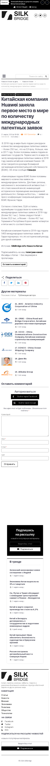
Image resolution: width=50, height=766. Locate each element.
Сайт (3, 455)
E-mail (4, 447)
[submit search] (46, 76)
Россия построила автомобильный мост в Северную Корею (21, 654)
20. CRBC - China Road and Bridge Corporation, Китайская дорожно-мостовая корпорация (30, 321)
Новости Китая (27, 82)
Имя (3, 439)
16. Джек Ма (21, 359)
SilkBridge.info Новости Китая (26, 246)
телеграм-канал (34, 252)
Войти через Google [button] (27, 403)
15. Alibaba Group (24, 372)
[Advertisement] (25, 46)
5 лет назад (20, 310)
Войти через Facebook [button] (27, 396)
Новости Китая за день (9, 82)
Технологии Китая (23, 95)
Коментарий (5, 414)
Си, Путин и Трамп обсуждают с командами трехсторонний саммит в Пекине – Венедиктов (25, 595)
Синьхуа (31, 170)
